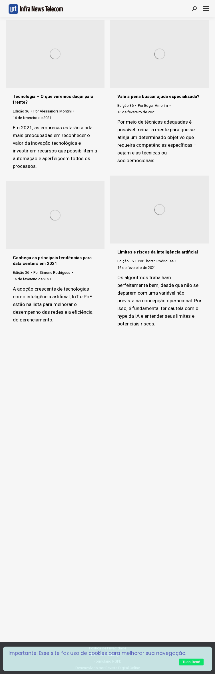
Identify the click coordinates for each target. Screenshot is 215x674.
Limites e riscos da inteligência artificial (157, 252)
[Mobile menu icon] (205, 8)
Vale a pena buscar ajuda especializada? (158, 96)
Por (52, 111)
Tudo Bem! (191, 662)
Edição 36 (21, 111)
